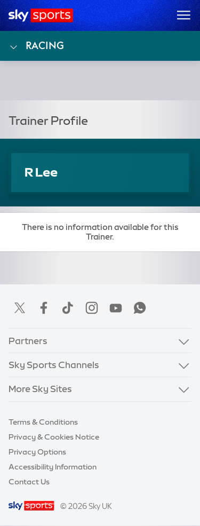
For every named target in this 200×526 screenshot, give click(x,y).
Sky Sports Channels (54, 364)
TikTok (67, 308)
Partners (28, 340)
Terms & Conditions (43, 422)
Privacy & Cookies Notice (54, 437)
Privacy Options (37, 452)
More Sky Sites (40, 388)
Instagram (91, 308)
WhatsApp (139, 308)
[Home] (41, 15)
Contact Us (29, 481)
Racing (36, 45)
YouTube (115, 308)
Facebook (43, 308)
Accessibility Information (53, 467)
